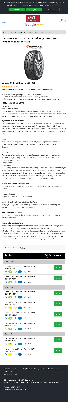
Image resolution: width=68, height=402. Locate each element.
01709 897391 (17, 387)
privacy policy (56, 5)
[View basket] (60, 21)
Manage (51, 10)
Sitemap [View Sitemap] (50, 369)
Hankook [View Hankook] (21, 32)
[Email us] (17, 390)
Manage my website (11, 374)
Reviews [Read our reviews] (29, 369)
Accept (17, 10)
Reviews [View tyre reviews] (23, 248)
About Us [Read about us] (21, 369)
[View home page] (34, 18)
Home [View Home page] (5, 32)
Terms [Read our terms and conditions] (43, 369)
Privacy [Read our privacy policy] (36, 369)
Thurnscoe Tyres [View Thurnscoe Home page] (10, 369)
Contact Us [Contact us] (8, 371)
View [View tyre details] (58, 267)
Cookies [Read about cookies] (57, 369)
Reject (34, 10)
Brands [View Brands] (13, 32)
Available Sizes (11, 248)
